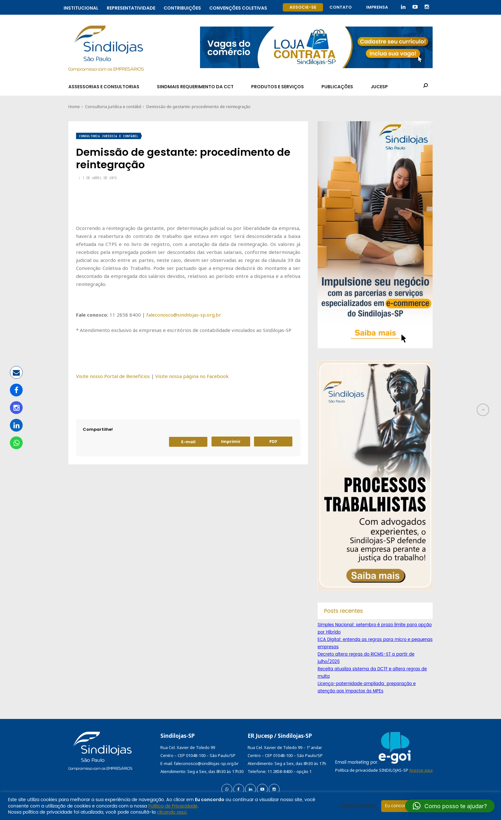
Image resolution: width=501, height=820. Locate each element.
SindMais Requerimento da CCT (195, 86)
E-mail (188, 442)
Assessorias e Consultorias (103, 86)
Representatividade (131, 7)
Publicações (337, 86)
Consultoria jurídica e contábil (113, 106)
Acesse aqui (421, 770)
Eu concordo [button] (398, 806)
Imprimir (231, 441)
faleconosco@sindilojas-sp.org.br (183, 314)
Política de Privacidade (172, 806)
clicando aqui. (172, 812)
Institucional (81, 7)
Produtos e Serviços (277, 86)
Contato (340, 7)
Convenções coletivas (238, 7)
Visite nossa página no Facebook (192, 376)
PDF (273, 441)
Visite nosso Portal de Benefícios (113, 376)
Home (74, 106)
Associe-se (302, 7)
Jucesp (379, 86)
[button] (450, 806)
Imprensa (377, 7)
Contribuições (182, 7)
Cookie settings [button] (358, 806)
